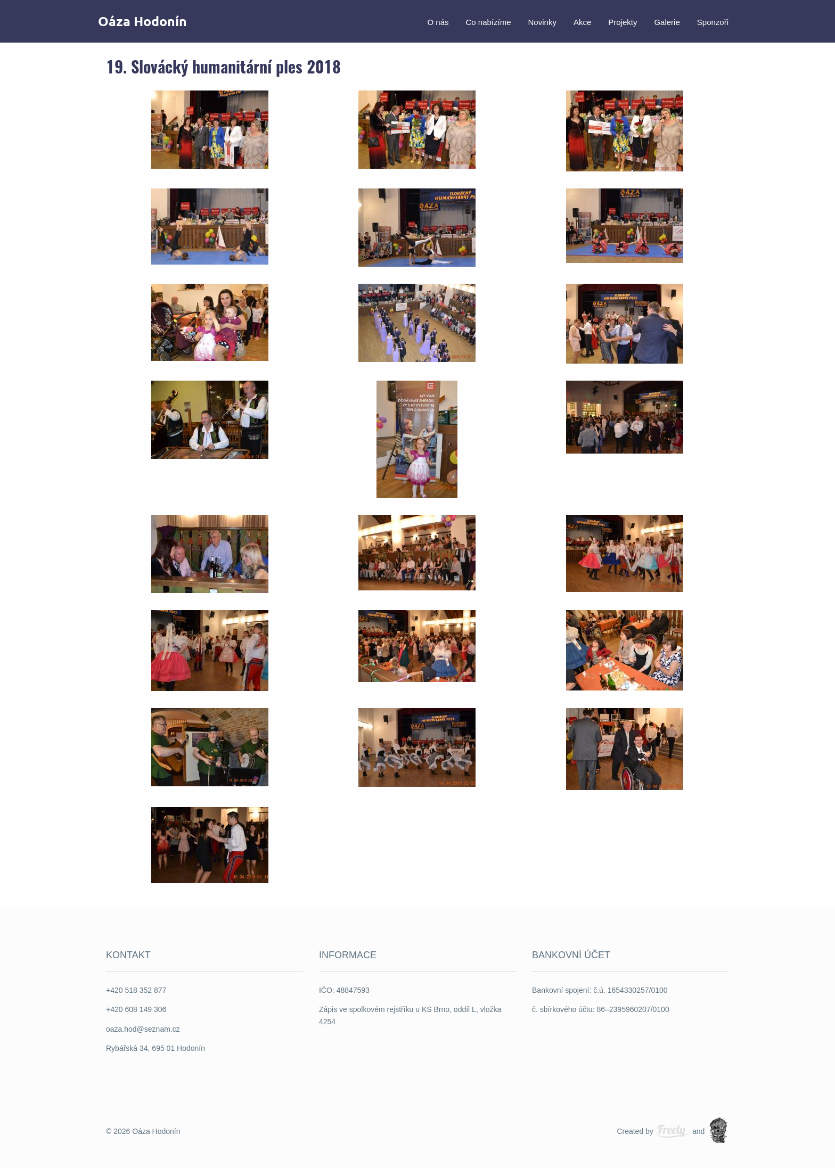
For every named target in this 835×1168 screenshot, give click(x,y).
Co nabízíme (488, 21)
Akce (582, 21)
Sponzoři (712, 21)
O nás (437, 21)
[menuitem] (438, 21)
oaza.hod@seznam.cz (143, 1029)
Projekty (622, 21)
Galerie (667, 21)
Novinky (542, 21)
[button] (209, 129)
